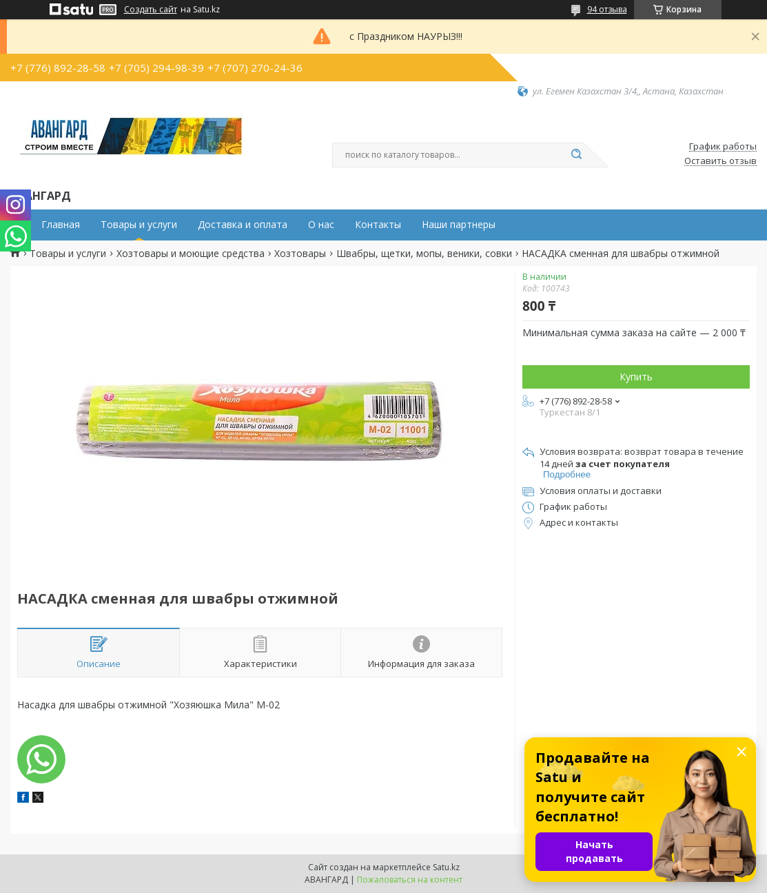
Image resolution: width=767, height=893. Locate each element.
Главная (60, 224)
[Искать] (577, 155)
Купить (636, 376)
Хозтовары (300, 253)
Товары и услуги (139, 224)
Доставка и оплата (242, 224)
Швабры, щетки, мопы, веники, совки (424, 253)
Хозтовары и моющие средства (190, 253)
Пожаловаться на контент (409, 879)
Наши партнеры (458, 224)
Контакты (378, 224)
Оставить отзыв (720, 161)
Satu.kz (446, 867)
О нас (321, 224)
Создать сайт (150, 9)
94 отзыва (607, 9)
